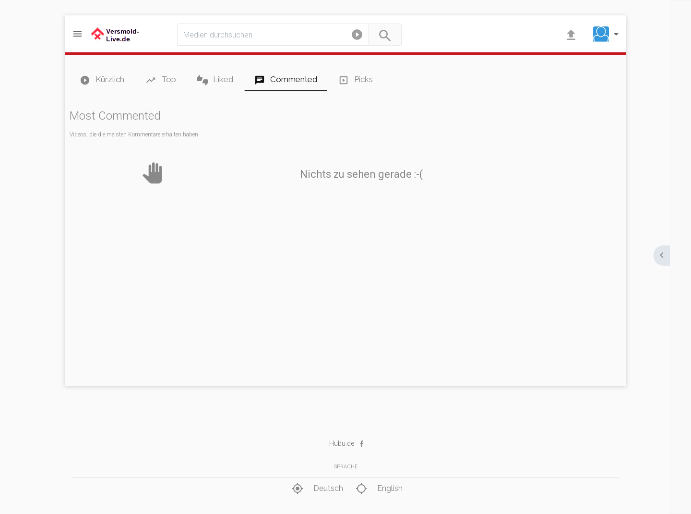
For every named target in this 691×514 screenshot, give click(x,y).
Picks (355, 80)
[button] (357, 36)
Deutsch (316, 489)
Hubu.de (341, 443)
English (378, 489)
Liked (215, 80)
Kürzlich (102, 80)
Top (160, 80)
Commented (285, 80)
